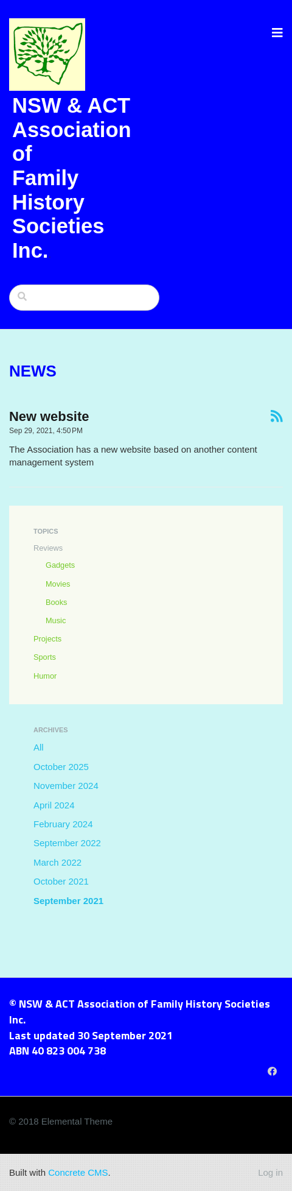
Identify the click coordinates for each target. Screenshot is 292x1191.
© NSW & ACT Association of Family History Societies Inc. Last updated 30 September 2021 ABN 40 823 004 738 (139, 1027)
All (38, 747)
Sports (44, 657)
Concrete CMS (78, 1172)
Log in (270, 1172)
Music (56, 620)
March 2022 (57, 862)
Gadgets (60, 565)
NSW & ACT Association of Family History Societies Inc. (71, 178)
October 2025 (61, 767)
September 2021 (68, 901)
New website (49, 416)
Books (56, 602)
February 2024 (63, 824)
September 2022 (67, 843)
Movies (58, 583)
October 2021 (61, 881)
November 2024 (66, 785)
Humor (45, 675)
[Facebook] (272, 1071)
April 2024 (54, 805)
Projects (47, 638)
